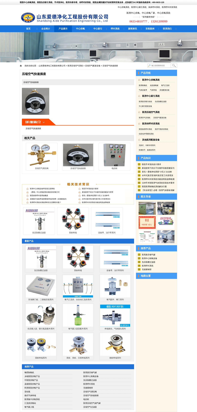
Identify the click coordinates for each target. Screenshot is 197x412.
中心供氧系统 (123, 7)
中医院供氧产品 (31, 380)
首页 (28, 29)
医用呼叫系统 (89, 384)
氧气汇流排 (165, 85)
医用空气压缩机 (144, 118)
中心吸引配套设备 (145, 106)
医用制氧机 (143, 85)
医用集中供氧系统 (32, 399)
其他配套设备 (165, 90)
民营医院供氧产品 (32, 388)
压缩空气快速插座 (110, 66)
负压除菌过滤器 (90, 380)
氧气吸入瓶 (29, 407)
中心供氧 (80, 29)
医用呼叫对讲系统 (169, 7)
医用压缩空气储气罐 (92, 403)
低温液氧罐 (154, 85)
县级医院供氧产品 (32, 384)
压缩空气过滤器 (90, 407)
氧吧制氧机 (29, 372)
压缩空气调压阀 (90, 392)
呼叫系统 (115, 29)
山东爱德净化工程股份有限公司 (52, 66)
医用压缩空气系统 (75, 66)
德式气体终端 (30, 395)
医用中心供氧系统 (151, 80)
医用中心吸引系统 (139, 7)
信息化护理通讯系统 (146, 134)
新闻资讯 (132, 29)
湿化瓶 (27, 392)
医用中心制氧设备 (91, 376)
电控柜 (86, 399)
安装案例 (150, 29)
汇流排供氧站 (30, 403)
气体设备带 (143, 90)
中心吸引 (97, 29)
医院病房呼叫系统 (145, 129)
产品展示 (63, 29)
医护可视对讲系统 (161, 129)
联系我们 (167, 29)
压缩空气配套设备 (92, 66)
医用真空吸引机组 (145, 101)
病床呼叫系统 (154, 7)
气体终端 (153, 90)
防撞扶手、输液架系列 (147, 150)
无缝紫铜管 (88, 388)
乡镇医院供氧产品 (32, 376)
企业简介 (45, 29)
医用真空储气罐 (90, 372)
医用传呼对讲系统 (151, 123)
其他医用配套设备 (151, 140)
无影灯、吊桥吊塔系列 (147, 145)
